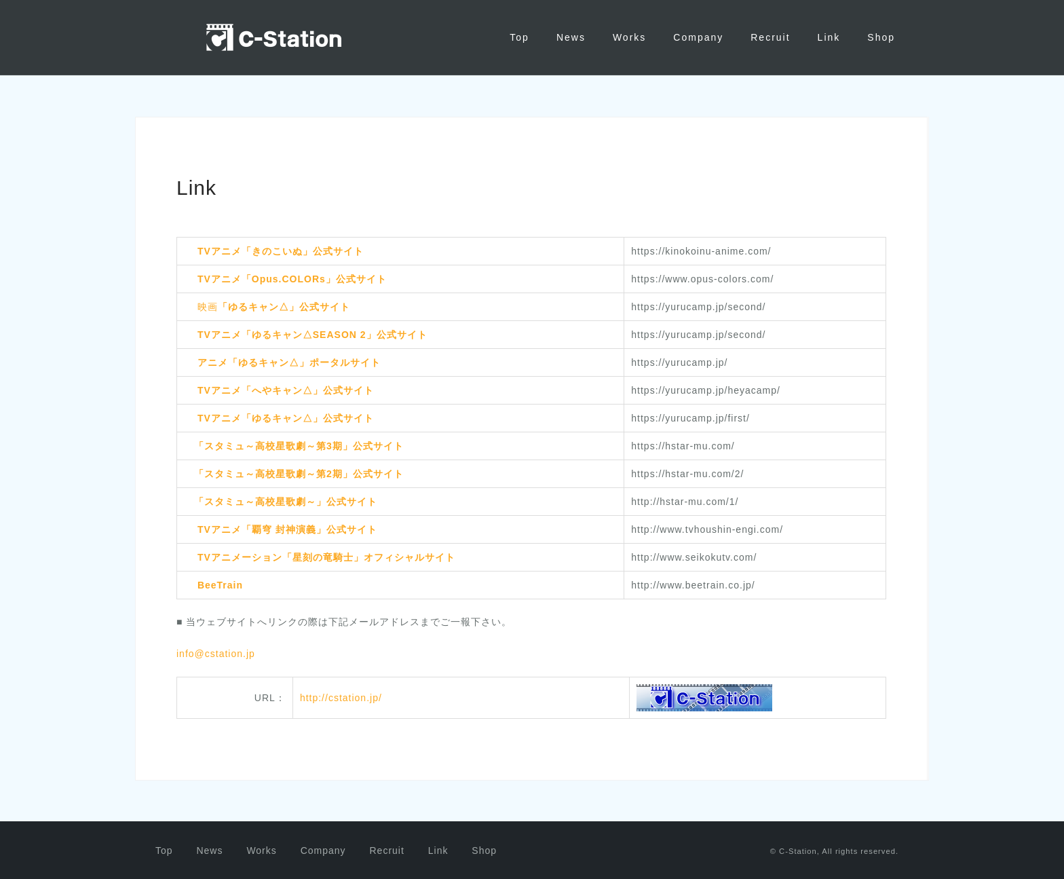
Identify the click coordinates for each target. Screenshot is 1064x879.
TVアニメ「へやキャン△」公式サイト (285, 389)
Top (519, 37)
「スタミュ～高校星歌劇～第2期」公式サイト (299, 473)
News (571, 37)
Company (698, 37)
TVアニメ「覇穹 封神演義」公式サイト (287, 528)
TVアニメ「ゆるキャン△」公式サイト (285, 417)
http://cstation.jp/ (341, 696)
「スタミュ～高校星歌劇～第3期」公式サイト (299, 445)
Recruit (770, 37)
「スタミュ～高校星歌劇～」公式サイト (285, 500)
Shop (881, 37)
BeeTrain (220, 584)
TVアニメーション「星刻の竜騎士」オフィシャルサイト (326, 556)
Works (629, 37)
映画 (273, 306)
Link (829, 37)
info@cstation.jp (215, 653)
